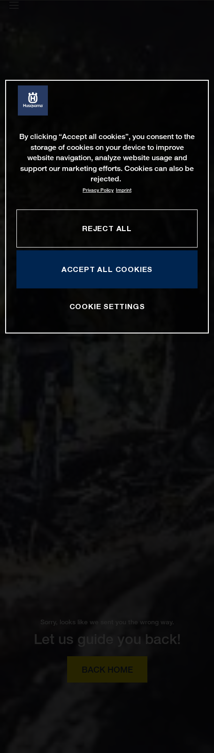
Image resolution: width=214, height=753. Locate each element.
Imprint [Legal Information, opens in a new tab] (123, 190)
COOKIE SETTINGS (107, 306)
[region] (106, 206)
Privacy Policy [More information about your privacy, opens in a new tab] (98, 190)
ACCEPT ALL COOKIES (107, 269)
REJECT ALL (107, 228)
